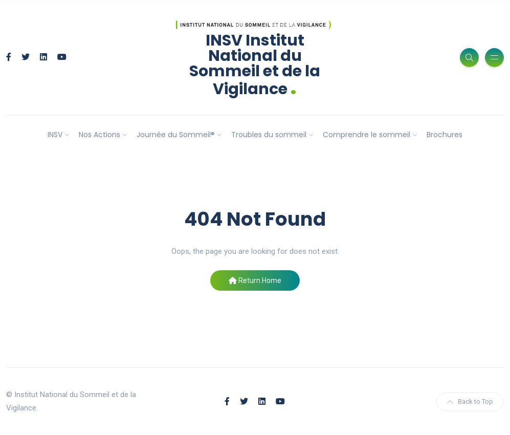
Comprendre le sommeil (366, 134)
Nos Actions (99, 134)
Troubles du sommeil (268, 134)
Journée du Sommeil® (176, 134)
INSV (55, 134)
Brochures (444, 134)
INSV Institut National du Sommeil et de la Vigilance (254, 65)
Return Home (255, 280)
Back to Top (470, 401)
